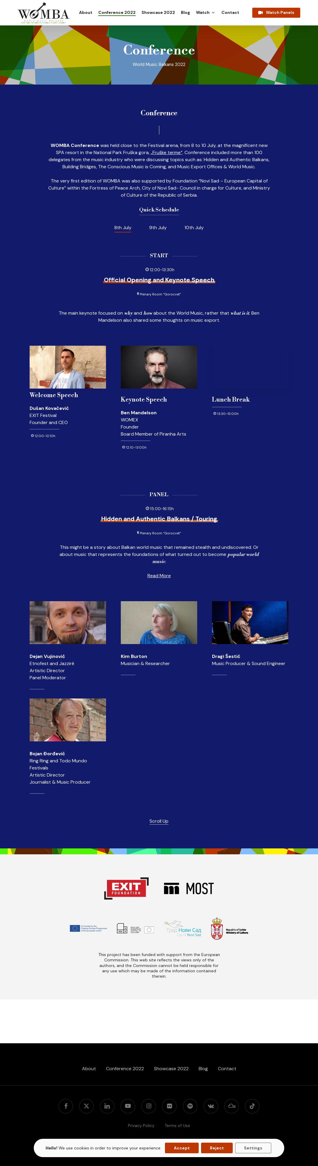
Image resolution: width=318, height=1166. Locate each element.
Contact (227, 1068)
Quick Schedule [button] (159, 209)
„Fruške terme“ (166, 152)
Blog (203, 1068)
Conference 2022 (125, 1068)
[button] (122, 227)
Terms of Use (177, 1125)
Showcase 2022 (171, 1068)
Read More (159, 576)
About (89, 1068)
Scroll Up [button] (159, 821)
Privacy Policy (141, 1125)
